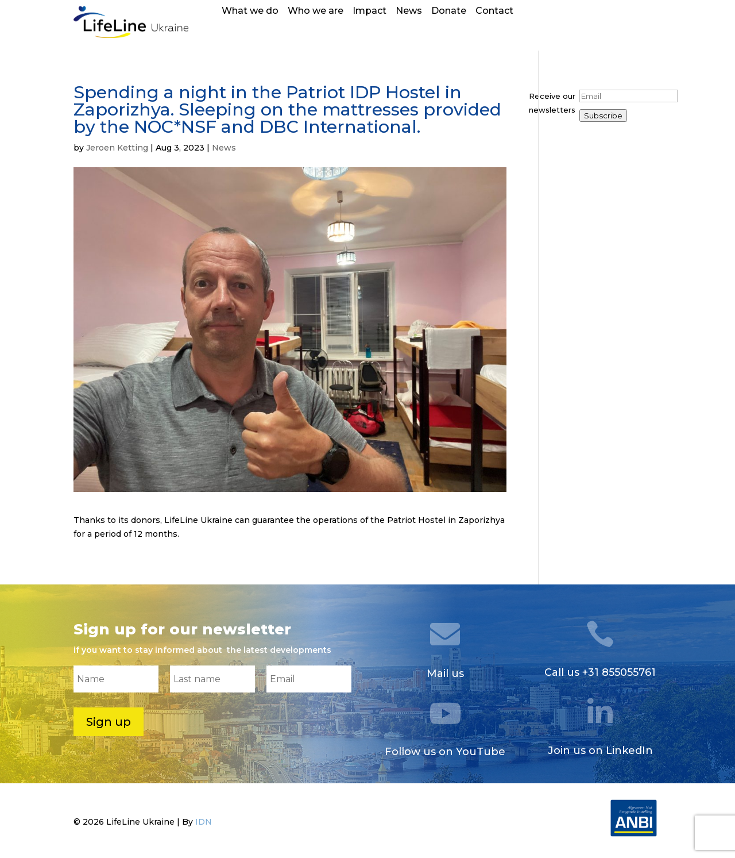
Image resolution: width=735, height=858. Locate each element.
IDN (203, 822)
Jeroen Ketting (117, 148)
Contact (494, 11)
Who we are (315, 11)
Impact (369, 11)
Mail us (445, 673)
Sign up (108, 722)
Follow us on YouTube (445, 751)
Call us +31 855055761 (600, 672)
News (409, 11)
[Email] (628, 96)
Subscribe (603, 115)
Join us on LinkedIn (600, 750)
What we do (250, 11)
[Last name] (212, 678)
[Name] (116, 678)
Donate (448, 11)
